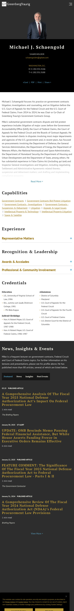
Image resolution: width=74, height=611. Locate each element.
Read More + (37, 181)
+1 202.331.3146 (37, 69)
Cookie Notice (23, 606)
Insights (29, 376)
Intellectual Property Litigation (57, 212)
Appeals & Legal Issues (54, 209)
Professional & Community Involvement (29, 271)
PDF (33, 82)
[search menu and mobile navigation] (71, 4)
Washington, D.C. (37, 65)
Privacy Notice (10, 606)
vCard (25, 82)
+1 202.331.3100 (37, 72)
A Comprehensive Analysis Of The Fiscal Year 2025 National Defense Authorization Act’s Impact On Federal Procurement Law (36, 402)
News (19, 376)
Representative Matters (18, 239)
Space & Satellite (13, 216)
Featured (8, 376)
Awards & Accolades (15, 263)
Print (40, 82)
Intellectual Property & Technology (21, 212)
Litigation (35, 209)
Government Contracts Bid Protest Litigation (49, 202)
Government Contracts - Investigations (23, 205)
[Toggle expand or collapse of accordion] (71, 239)
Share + (48, 82)
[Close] (66, 601)
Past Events (42, 376)
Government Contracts (13, 202)
